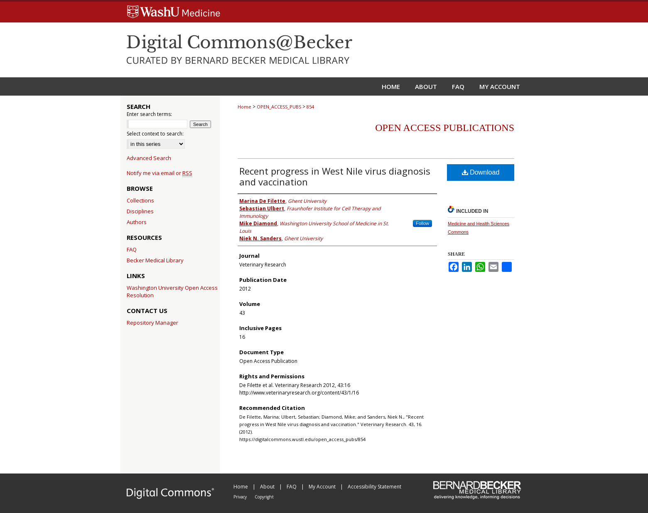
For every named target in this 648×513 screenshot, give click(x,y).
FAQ (132, 249)
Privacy (240, 497)
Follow (422, 223)
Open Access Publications (444, 127)
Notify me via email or (159, 173)
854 (310, 107)
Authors (137, 222)
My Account (323, 486)
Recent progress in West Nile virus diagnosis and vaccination (334, 176)
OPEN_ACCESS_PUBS (279, 107)
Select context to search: (155, 133)
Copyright (264, 497)
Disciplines (140, 211)
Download (481, 172)
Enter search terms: (149, 114)
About (268, 486)
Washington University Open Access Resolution (172, 291)
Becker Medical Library (155, 260)
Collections (140, 200)
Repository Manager (152, 322)
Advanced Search (149, 158)
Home (244, 107)
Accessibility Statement (374, 486)
